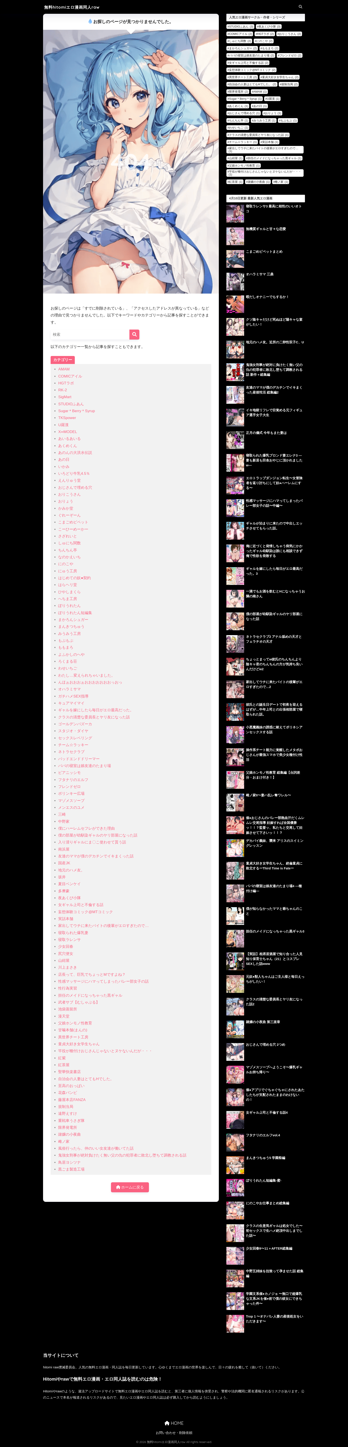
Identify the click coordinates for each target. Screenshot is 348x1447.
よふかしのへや (71, 654)
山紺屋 (63, 960)
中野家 (63, 821)
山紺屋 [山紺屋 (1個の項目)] (235, 158)
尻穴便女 (65, 954)
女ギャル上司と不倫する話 (80, 905)
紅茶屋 (63, 1065)
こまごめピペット (73, 522)
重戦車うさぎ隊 (71, 1121)
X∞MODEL (67, 432)
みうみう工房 (69, 634)
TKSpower (67, 418)
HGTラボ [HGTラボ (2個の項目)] (265, 34)
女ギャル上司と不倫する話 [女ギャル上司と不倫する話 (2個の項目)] (248, 62)
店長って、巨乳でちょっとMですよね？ (91, 974)
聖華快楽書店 (69, 1072)
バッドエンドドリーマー (79, 759)
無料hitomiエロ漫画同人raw (72, 7)
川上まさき (67, 967)
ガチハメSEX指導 (73, 696)
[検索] (134, 335)
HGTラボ (66, 383)
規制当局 (65, 1107)
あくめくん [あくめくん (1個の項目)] (238, 106)
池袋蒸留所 (67, 1009)
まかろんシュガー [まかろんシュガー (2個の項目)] (243, 48)
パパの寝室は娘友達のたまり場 (84, 766)
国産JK (64, 863)
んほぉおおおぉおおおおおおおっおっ (90, 682)
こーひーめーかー (73, 529)
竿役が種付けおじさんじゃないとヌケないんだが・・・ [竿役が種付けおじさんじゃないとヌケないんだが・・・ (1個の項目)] (265, 173)
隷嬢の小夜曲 (69, 1134)
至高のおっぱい (71, 1086)
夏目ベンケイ (69, 884)
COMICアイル (70, 376)
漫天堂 (63, 1016)
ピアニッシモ (69, 773)
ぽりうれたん (69, 606)
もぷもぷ (65, 640)
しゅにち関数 (69, 543)
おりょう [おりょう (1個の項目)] (273, 113)
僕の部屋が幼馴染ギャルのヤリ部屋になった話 (97, 835)
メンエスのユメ (71, 807)
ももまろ (65, 647)
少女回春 (65, 946)
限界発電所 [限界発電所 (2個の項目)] (238, 91)
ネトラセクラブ (71, 752)
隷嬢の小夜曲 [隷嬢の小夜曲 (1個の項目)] (259, 181)
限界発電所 (67, 1127)
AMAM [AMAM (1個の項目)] (260, 91)
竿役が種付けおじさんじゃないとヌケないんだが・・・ (105, 1051)
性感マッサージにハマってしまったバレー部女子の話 (103, 981)
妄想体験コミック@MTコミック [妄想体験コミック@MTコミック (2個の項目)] (252, 70)
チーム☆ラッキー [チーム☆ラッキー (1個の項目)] (243, 142)
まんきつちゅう (71, 626)
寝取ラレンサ (69, 940)
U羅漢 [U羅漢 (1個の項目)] (273, 98)
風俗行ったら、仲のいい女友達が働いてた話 (96, 1148)
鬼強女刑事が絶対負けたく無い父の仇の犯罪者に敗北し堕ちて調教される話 (122, 1155)
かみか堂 (65, 508)
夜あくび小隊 (69, 898)
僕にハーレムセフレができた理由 (86, 828)
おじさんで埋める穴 (75, 487)
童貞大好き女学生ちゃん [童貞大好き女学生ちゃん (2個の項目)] (280, 77)
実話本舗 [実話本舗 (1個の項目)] (270, 142)
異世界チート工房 (73, 1037)
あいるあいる (69, 439)
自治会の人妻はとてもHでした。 (86, 1079)
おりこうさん (69, 494)
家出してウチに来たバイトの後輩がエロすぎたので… (103, 926)
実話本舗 (65, 919)
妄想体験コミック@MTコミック (85, 912)
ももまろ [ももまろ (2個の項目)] (270, 48)
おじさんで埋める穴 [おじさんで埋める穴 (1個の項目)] (244, 113)
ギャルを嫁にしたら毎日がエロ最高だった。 (96, 710)
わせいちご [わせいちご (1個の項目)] (238, 127)
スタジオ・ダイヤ (73, 731)
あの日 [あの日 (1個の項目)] (260, 106)
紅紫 (62, 1058)
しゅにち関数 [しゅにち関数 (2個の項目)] (240, 41)
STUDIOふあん (71, 404)
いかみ (63, 467)
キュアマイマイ (71, 703)
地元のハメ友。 (71, 870)
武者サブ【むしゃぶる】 (79, 1002)
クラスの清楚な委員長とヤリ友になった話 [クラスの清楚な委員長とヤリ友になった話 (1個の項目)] (259, 135)
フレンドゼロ (69, 787)
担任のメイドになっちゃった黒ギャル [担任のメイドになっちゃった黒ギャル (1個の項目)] (274, 158)
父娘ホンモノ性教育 (75, 1023)
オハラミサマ (69, 689)
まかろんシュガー (73, 620)
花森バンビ (67, 1093)
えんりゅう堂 (69, 480)
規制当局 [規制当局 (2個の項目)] (289, 84)
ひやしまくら (69, 592)
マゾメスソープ (71, 801)
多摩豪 (63, 891)
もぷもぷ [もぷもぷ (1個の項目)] (289, 120)
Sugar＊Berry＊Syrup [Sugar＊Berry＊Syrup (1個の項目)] (245, 98)
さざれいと (67, 536)
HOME (174, 1423)
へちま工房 (67, 599)
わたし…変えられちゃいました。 (86, 675)
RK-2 (62, 390)
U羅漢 (63, 425)
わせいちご (67, 668)
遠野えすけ (67, 1113)
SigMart (64, 397)
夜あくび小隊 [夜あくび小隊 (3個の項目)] (270, 26)
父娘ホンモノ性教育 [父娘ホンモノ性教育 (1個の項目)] (244, 165)
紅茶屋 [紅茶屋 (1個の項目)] (235, 181)
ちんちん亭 (67, 550)
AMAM (63, 369)
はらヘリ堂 (67, 585)
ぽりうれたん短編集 (75, 613)
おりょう (65, 501)
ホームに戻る (130, 1187)
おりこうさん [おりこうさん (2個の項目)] (290, 34)
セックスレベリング (75, 738)
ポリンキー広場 (71, 793)
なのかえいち (69, 557)
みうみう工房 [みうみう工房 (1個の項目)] (264, 120)
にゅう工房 (67, 571)
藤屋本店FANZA (71, 1100)
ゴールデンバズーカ (75, 724)
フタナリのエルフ (73, 780)
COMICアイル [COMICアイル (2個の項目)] (240, 34)
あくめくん (67, 446)
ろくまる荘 (67, 661)
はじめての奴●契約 (74, 578)
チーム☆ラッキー (73, 745)
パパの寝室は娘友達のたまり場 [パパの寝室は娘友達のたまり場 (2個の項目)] (251, 55)
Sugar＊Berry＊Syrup (76, 411)
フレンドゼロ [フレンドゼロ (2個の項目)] (290, 55)
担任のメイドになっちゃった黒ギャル (90, 995)
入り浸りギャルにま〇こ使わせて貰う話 (92, 842)
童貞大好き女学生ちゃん (79, 1044)
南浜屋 (63, 849)
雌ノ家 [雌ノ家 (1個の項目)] (281, 181)
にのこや (65, 564)
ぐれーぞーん (69, 515)
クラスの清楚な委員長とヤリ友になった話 (94, 717)
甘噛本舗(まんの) (72, 1030)
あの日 (63, 459)
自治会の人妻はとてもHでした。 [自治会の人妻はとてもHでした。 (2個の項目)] (252, 84)
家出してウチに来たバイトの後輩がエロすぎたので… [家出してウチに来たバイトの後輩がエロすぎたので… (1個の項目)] (263, 150)
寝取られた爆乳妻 (73, 933)
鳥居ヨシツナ (69, 1162)
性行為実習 (67, 988)
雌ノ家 (63, 1141)
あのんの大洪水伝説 (75, 453)
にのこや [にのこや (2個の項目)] (264, 41)
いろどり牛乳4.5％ (74, 473)
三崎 (62, 814)
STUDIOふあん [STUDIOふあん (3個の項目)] (241, 26)
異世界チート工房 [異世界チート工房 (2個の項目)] (243, 77)
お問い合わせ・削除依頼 (174, 1433)
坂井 (62, 877)
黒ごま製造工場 (71, 1169)
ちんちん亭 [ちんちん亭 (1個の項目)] (238, 120)
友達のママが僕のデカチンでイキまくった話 (96, 856)
